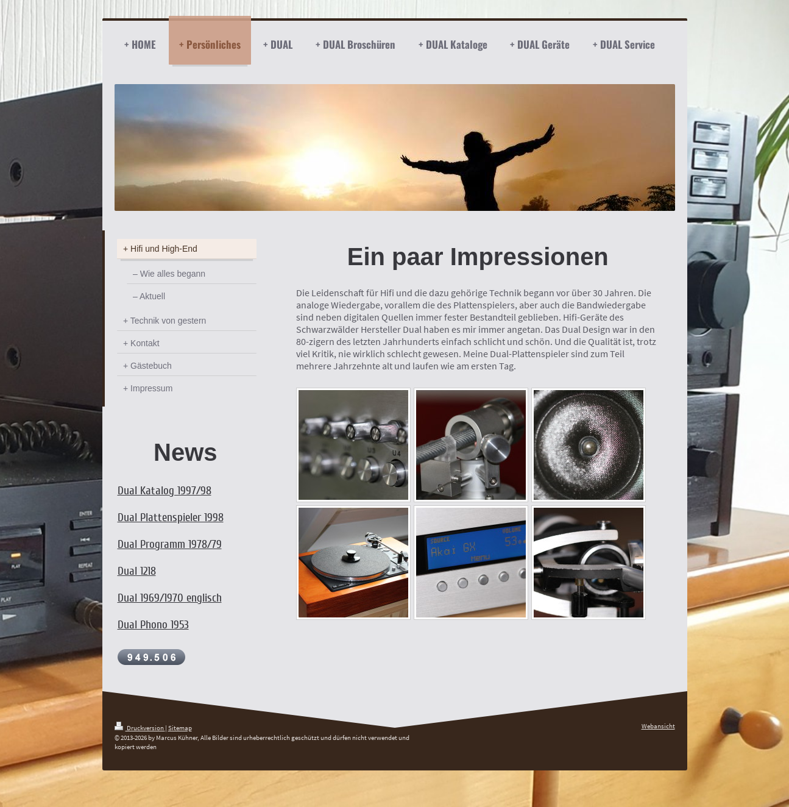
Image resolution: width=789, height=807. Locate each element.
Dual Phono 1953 (153, 624)
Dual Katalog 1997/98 (164, 490)
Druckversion (140, 727)
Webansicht (658, 726)
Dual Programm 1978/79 (170, 544)
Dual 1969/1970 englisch (170, 598)
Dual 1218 (137, 571)
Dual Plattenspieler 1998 (171, 517)
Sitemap (180, 727)
